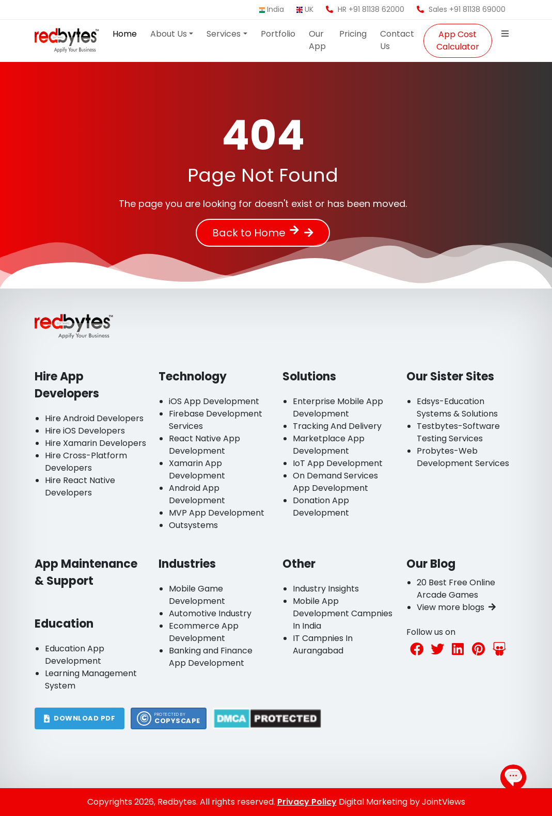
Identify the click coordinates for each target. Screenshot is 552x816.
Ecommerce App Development (204, 632)
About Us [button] (168, 34)
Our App (317, 40)
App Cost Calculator (457, 40)
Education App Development (74, 655)
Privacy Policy (307, 802)
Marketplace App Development (329, 445)
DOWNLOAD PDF (80, 718)
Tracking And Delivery (337, 426)
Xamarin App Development (197, 469)
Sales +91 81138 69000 (461, 9)
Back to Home (255, 233)
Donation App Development (321, 506)
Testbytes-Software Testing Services (458, 432)
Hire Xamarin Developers (95, 443)
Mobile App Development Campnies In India (342, 613)
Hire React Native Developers (80, 486)
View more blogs (456, 607)
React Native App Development (204, 445)
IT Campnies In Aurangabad (323, 644)
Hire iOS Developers (85, 431)
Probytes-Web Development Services (463, 457)
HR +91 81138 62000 (365, 9)
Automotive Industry (210, 613)
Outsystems (193, 525)
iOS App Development (214, 401)
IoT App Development (338, 463)
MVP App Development (216, 513)
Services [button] (224, 34)
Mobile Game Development (197, 595)
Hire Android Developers (94, 418)
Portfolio (278, 34)
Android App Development (197, 494)
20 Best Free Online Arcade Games (456, 589)
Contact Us (397, 40)
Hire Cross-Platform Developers (86, 462)
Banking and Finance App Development (211, 657)
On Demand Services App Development (335, 482)
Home (125, 34)
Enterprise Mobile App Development (338, 407)
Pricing (353, 34)
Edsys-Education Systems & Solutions (457, 407)
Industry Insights (326, 589)
